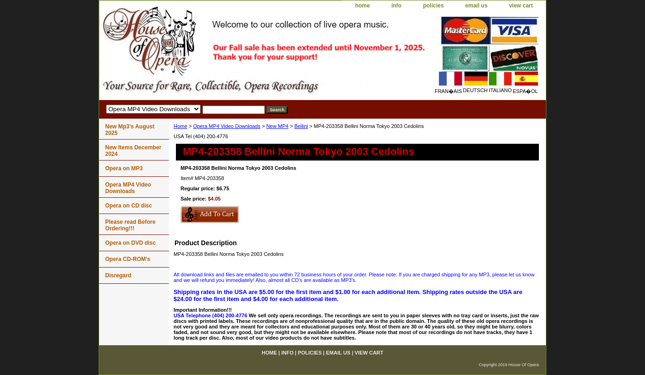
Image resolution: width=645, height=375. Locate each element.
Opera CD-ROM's (127, 259)
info (396, 5)
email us (476, 5)
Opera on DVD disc (130, 243)
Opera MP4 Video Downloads (227, 126)
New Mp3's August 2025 (130, 129)
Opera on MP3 (124, 168)
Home (180, 126)
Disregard (118, 275)
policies (433, 5)
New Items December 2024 (133, 150)
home (362, 5)
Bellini (301, 126)
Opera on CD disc (128, 205)
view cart (521, 5)
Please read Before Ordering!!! (130, 225)
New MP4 (277, 126)
